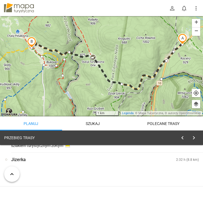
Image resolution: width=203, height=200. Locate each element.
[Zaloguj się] (172, 8)
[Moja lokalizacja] (196, 93)
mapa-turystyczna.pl (19, 8)
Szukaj (93, 123)
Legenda (128, 113)
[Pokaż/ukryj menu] (196, 8)
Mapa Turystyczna (150, 113)
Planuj (31, 123)
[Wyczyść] (195, 136)
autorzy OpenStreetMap (184, 113)
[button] (182, 38)
